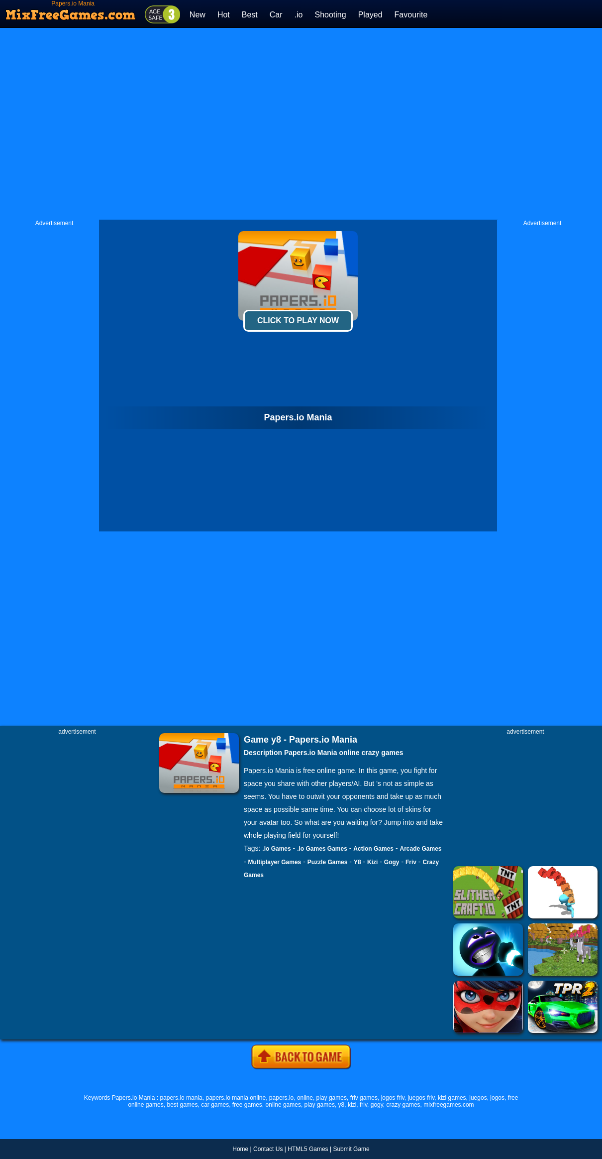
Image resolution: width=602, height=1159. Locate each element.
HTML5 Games (308, 1149)
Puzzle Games (327, 862)
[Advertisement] (195, 123)
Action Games (373, 848)
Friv (410, 862)
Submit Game (351, 1149)
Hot (223, 14)
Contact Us (268, 1149)
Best (250, 14)
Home (240, 1149)
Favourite (411, 14)
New (197, 14)
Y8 (357, 862)
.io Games (276, 848)
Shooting (330, 14)
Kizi (372, 862)
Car (276, 14)
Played (370, 14)
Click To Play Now (298, 320)
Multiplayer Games (274, 862)
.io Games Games (322, 848)
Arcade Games (421, 848)
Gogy (392, 862)
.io (299, 14)
